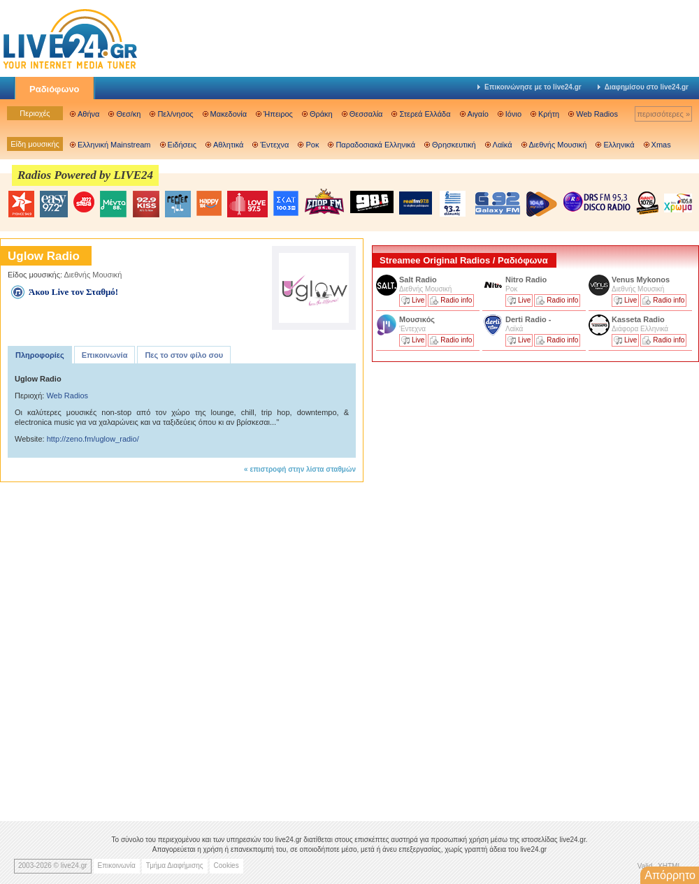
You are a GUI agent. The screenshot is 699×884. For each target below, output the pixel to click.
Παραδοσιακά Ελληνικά (375, 144)
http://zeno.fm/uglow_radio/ (93, 439)
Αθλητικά (228, 144)
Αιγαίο (478, 114)
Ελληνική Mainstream (114, 144)
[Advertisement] (430, 585)
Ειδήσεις (182, 144)
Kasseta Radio (639, 319)
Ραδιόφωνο (54, 89)
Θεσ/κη (128, 114)
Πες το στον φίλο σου (184, 355)
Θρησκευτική (454, 144)
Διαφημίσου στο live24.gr (643, 87)
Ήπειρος (278, 114)
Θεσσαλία (366, 114)
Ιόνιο (513, 114)
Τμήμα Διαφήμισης (174, 865)
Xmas (661, 144)
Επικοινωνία (105, 355)
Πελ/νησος (175, 114)
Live (418, 300)
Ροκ (312, 144)
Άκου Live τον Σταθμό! (73, 292)
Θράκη (321, 114)
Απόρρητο (670, 875)
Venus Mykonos (642, 279)
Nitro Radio (526, 279)
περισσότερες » (663, 114)
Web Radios (597, 114)
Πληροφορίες (39, 355)
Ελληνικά (618, 144)
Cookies (226, 865)
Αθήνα (88, 114)
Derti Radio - (528, 319)
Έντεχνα (274, 144)
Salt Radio (419, 279)
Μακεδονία (228, 114)
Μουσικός (417, 319)
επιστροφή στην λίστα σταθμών (303, 469)
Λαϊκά (502, 144)
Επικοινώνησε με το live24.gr (529, 87)
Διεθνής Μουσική (558, 144)
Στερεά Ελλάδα (424, 114)
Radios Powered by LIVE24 (85, 175)
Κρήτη (548, 114)
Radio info (456, 300)
